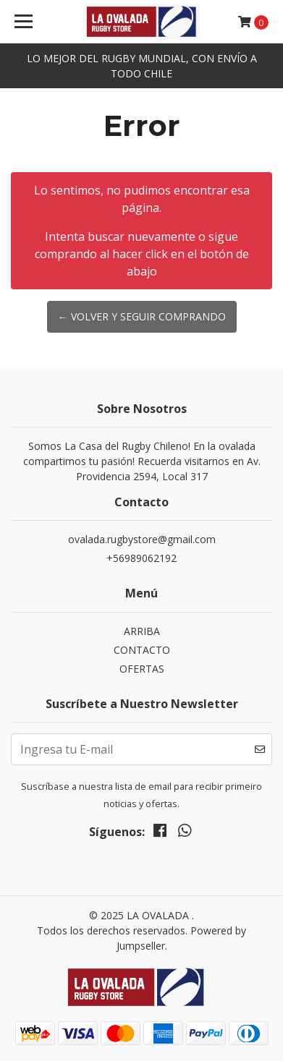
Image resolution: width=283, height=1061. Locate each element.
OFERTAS (141, 669)
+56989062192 (141, 558)
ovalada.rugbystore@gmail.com (142, 539)
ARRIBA (142, 631)
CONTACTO (142, 650)
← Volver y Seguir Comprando (142, 316)
